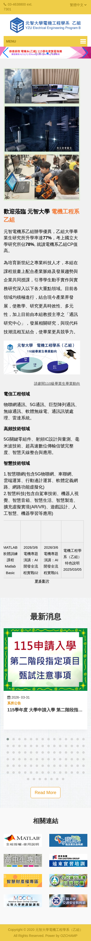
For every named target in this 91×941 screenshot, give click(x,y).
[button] (8, 739)
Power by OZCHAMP (61, 936)
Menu (11, 41)
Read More (45, 792)
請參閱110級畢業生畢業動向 (57, 383)
